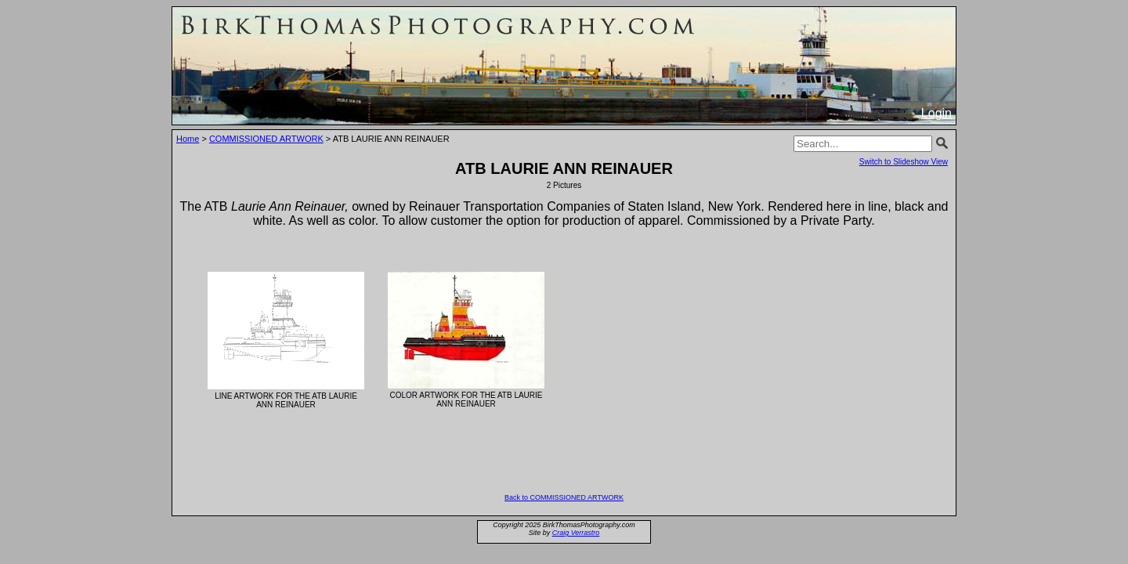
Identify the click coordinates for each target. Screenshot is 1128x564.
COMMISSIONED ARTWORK (266, 138)
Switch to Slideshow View (903, 161)
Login (936, 113)
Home (187, 138)
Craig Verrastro (576, 533)
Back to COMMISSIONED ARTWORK (564, 497)
